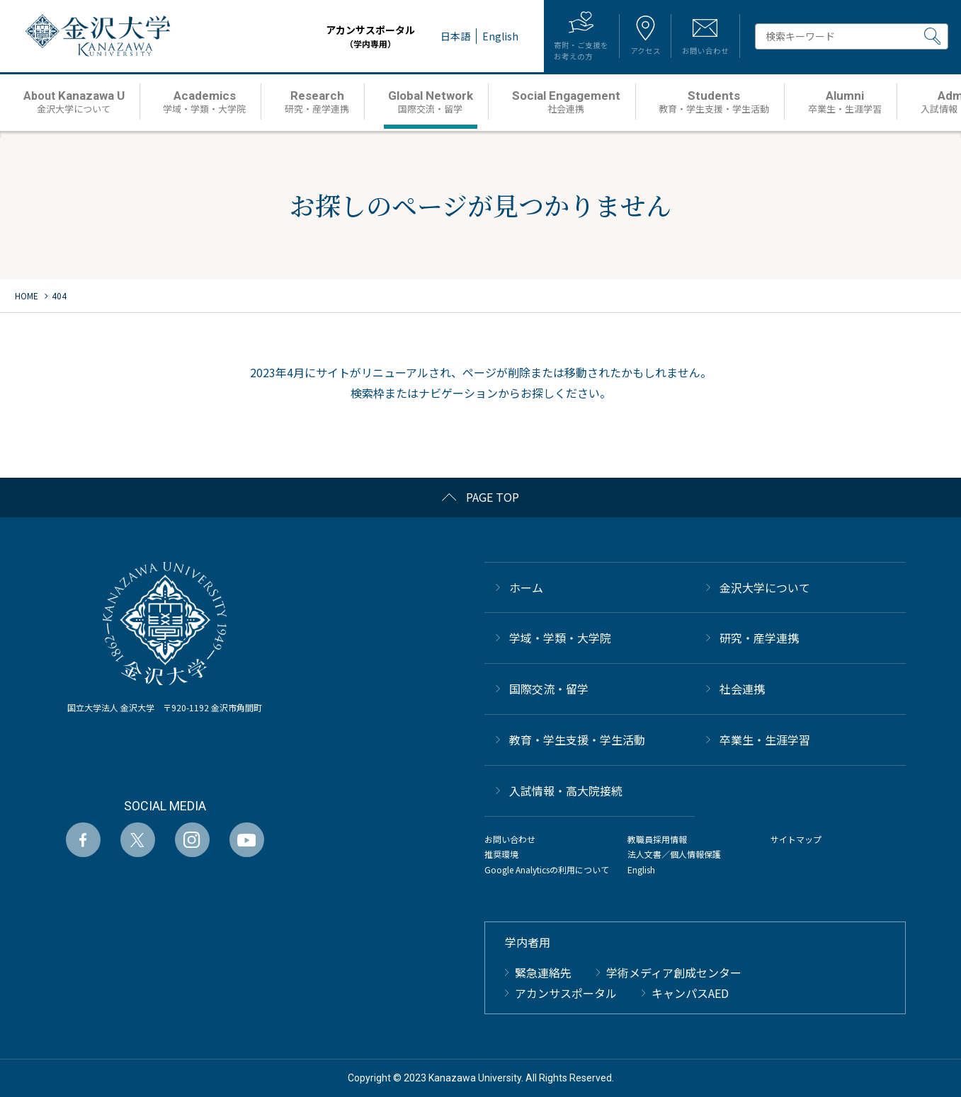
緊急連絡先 (543, 972)
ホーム (526, 587)
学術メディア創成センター (673, 972)
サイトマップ (795, 839)
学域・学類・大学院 (560, 637)
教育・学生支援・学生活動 (577, 739)
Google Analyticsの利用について (546, 869)
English (641, 869)
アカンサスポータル (343, 36)
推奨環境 (501, 854)
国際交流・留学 (548, 688)
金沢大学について (765, 587)
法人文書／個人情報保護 (674, 854)
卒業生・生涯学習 (765, 739)
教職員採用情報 (657, 839)
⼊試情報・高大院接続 (565, 790)
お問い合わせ (509, 839)
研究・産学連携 (759, 637)
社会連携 (742, 688)
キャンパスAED (690, 992)
